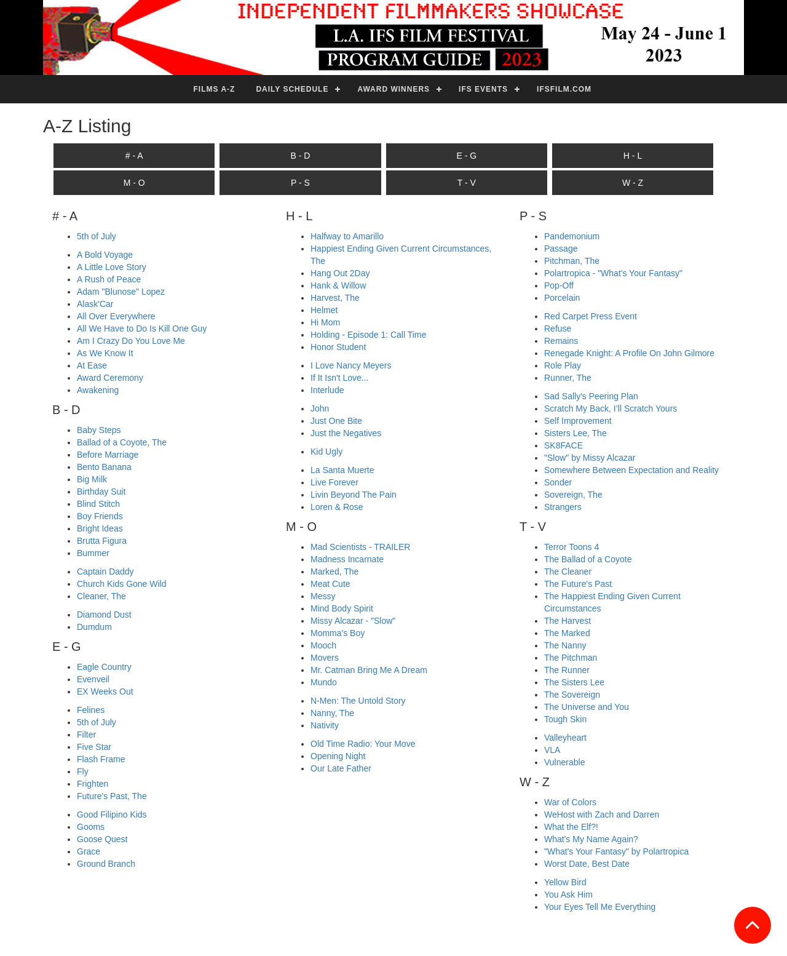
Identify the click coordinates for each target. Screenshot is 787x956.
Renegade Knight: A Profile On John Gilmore (629, 353)
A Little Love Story (111, 267)
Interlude (327, 390)
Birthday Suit (101, 491)
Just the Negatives (345, 433)
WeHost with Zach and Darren (601, 814)
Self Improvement (578, 421)
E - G (466, 156)
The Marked (567, 633)
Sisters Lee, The (575, 433)
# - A (134, 156)
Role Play (562, 365)
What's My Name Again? (591, 839)
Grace (88, 851)
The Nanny (565, 645)
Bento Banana (104, 467)
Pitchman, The (571, 261)
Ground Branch (106, 864)
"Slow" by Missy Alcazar (589, 458)
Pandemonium (571, 236)
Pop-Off (559, 285)
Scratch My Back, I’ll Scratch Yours (610, 408)
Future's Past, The (112, 796)
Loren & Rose (336, 507)
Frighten (92, 784)
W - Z (632, 183)
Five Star (94, 747)
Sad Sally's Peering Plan (591, 396)
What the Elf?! (571, 827)
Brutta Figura (102, 541)
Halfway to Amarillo (347, 236)
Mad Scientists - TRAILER (360, 547)
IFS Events (483, 89)
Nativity (324, 725)
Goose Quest (102, 839)
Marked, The (334, 571)
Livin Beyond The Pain (353, 495)
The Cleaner (567, 571)
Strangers (563, 507)
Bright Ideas (100, 528)
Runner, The (567, 378)
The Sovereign (572, 694)
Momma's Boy (337, 633)
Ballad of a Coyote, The (122, 442)
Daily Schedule (292, 89)
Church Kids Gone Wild (122, 584)
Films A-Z (214, 89)
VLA (552, 750)
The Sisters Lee (574, 682)
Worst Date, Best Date (587, 864)
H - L (632, 156)
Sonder (558, 482)
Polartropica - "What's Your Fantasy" (613, 273)
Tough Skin (565, 719)
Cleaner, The (101, 596)
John (319, 408)
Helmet (324, 310)
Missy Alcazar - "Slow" (352, 621)
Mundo (323, 682)
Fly (83, 771)
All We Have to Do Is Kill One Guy (142, 328)
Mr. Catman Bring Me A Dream (368, 670)
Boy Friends (100, 516)
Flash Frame (101, 759)
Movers (324, 658)
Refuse (557, 328)
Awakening (98, 390)
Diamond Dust (104, 614)
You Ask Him (568, 894)
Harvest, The (335, 298)
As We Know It (105, 353)
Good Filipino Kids (112, 814)
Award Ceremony (110, 378)
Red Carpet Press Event (590, 316)
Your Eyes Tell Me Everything (599, 907)
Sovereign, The (573, 495)
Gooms (91, 827)
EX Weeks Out (105, 691)
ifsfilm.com (564, 89)
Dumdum (94, 627)
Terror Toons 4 (571, 547)
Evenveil (93, 679)
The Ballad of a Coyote (587, 559)
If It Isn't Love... (339, 378)
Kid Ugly (326, 451)
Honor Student (338, 347)
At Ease (92, 365)
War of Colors (570, 802)
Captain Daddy (105, 571)
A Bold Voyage (105, 255)
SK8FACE (563, 445)
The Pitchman (570, 658)
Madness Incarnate (347, 559)
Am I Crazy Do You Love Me (131, 341)
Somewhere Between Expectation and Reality (631, 470)
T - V (466, 183)
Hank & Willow (338, 285)
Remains (561, 341)
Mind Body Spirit (341, 608)
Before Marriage (107, 455)
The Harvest (567, 621)
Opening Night (338, 756)
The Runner (567, 670)
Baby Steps (99, 430)
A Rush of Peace (109, 279)
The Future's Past (578, 584)
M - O (134, 183)
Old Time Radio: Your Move (362, 744)
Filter (86, 734)
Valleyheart (565, 738)
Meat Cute (330, 584)
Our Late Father (340, 768)
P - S (300, 183)
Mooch (323, 645)
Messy (322, 596)
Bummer (93, 553)
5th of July (96, 236)
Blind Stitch (98, 504)
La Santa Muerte (342, 470)
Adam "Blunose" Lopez (121, 292)
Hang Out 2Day (340, 273)
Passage (560, 248)
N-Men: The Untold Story (358, 701)
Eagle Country (104, 667)
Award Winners (393, 89)
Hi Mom (325, 322)
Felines (91, 710)
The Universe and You (586, 707)
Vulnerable (564, 762)
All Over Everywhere (116, 316)
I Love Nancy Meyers (351, 365)
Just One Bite (336, 421)
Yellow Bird (565, 882)
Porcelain (562, 298)
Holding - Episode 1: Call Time (368, 335)
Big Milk (92, 479)
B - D (300, 156)
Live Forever (334, 482)
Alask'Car (95, 304)
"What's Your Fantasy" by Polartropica (616, 851)
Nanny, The (332, 713)
